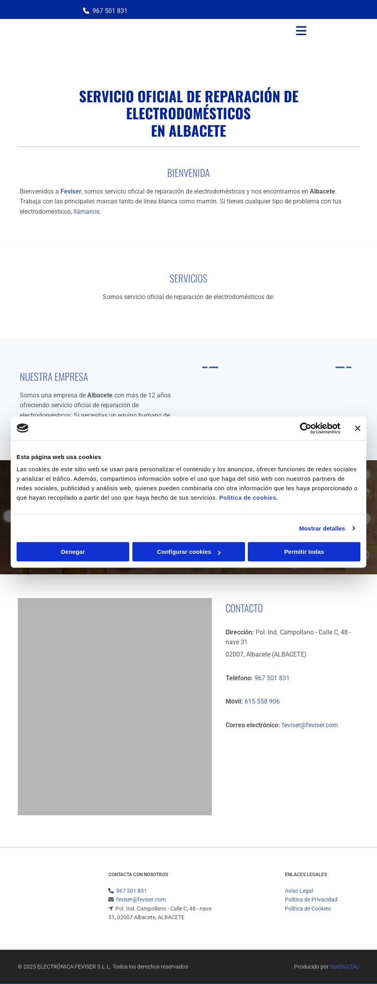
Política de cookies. (248, 497)
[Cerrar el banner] (357, 428)
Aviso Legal (299, 891)
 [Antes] (210, 367)
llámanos (87, 211)
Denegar (73, 551)
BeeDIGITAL (344, 966)
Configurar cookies (189, 551)
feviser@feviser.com (310, 725)
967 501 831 (110, 11)
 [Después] (343, 367)
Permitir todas (304, 551)
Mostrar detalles (322, 528)
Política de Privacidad (311, 899)
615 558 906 (261, 701)
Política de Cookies (308, 908)
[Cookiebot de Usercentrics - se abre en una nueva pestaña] (305, 428)
